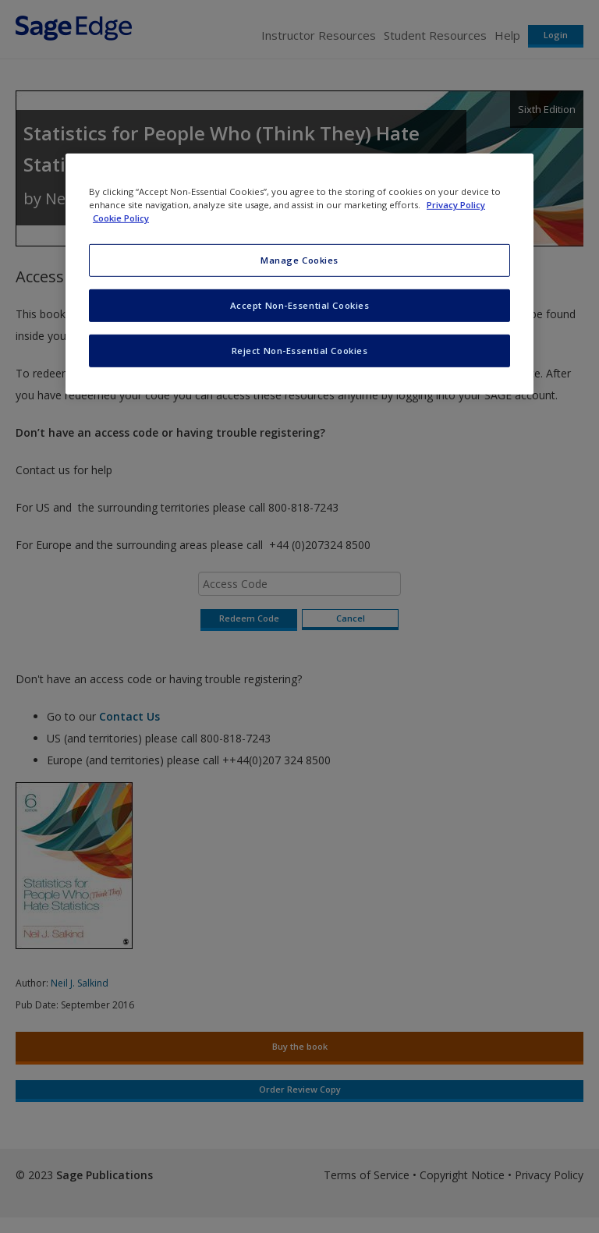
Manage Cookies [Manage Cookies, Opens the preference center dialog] (299, 260)
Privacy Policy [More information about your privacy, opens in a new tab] (456, 205)
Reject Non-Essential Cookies (300, 350)
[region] (299, 274)
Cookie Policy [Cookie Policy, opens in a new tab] (121, 218)
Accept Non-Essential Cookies (300, 305)
